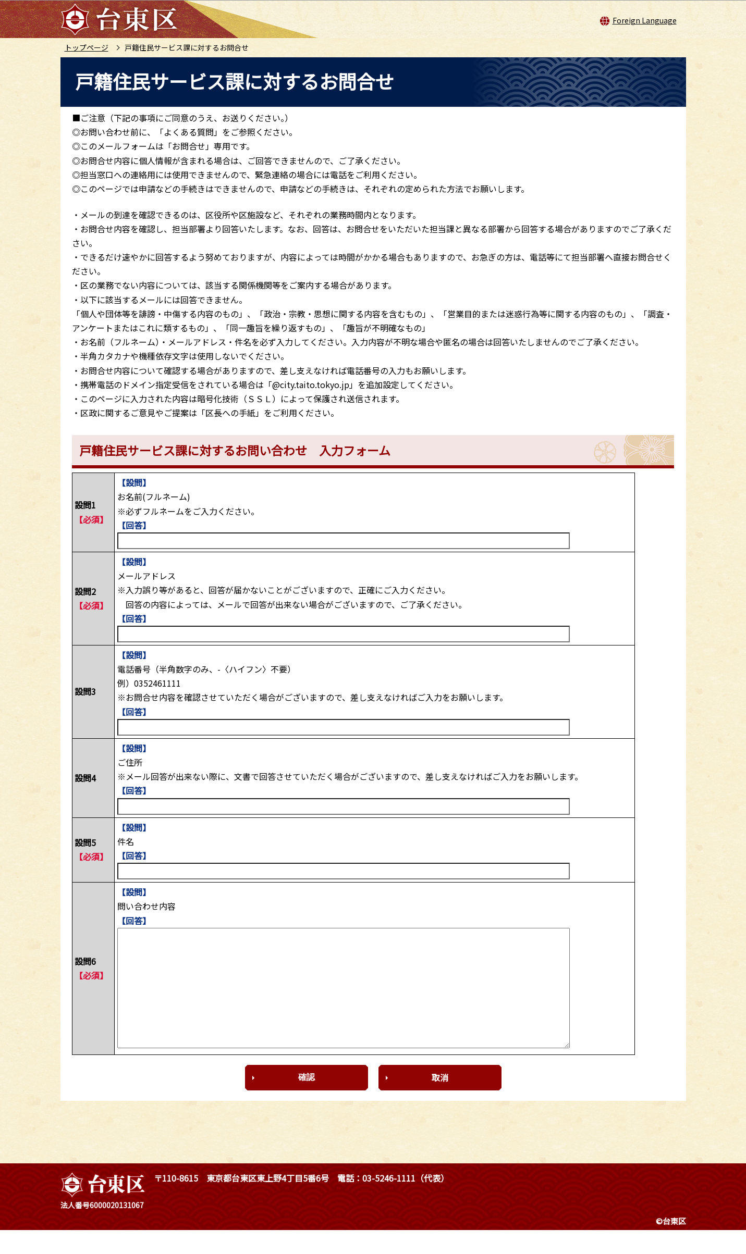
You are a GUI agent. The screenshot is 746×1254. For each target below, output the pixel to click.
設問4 (85, 778)
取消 (440, 1101)
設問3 (85, 691)
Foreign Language (645, 20)
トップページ (86, 47)
